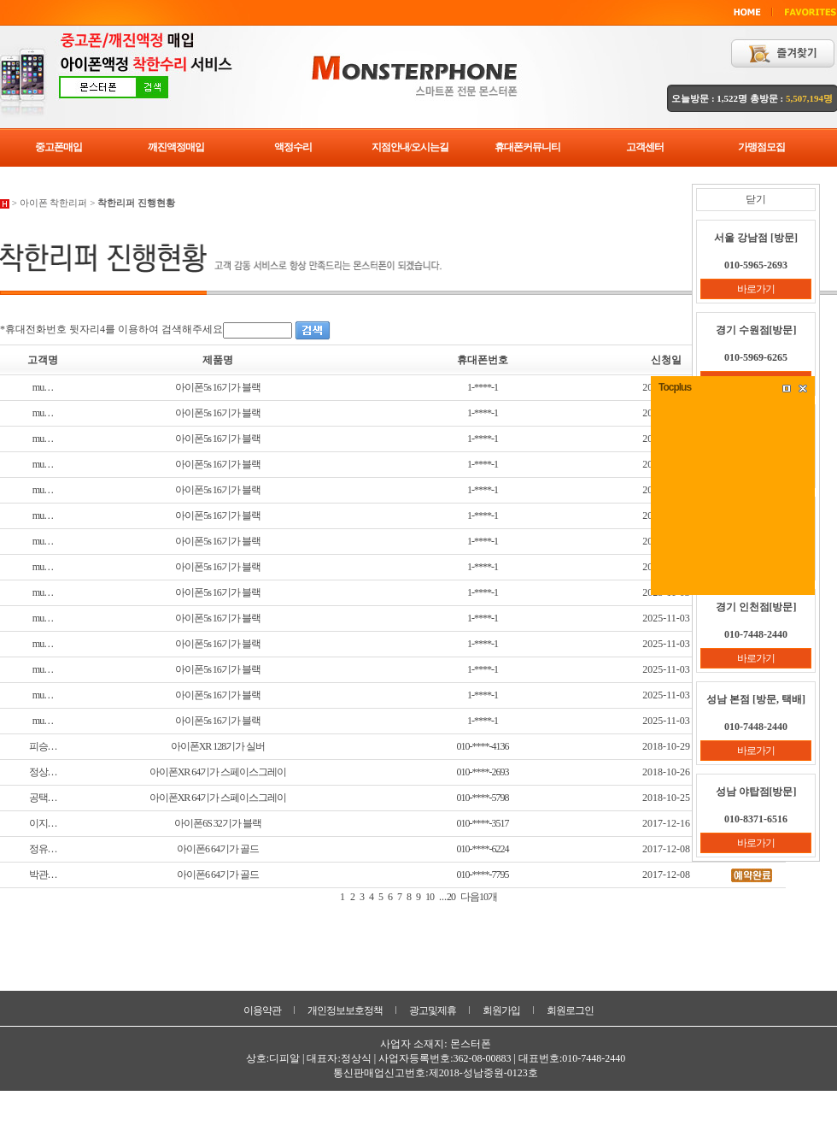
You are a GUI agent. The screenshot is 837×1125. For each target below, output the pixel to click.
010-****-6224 (483, 849)
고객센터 (645, 147)
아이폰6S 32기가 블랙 (217, 823)
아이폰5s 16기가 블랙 (217, 387)
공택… (43, 798)
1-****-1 (482, 387)
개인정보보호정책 (345, 1010)
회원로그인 (570, 1010)
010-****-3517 (483, 823)
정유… (43, 849)
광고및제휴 (432, 1010)
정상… (43, 772)
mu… (42, 387)
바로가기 (756, 289)
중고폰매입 (58, 147)
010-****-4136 (483, 746)
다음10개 (478, 897)
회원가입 (501, 1010)
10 (429, 897)
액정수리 (293, 147)
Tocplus (674, 387)
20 (451, 897)
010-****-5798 (483, 798)
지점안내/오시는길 (410, 147)
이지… (43, 823)
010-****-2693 (483, 772)
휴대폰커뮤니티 (527, 147)
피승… (43, 746)
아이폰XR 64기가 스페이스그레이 (218, 772)
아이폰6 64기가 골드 (218, 849)
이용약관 (262, 1010)
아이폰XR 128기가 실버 (218, 746)
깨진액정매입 (176, 147)
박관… (43, 875)
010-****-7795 (483, 875)
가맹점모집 (761, 147)
